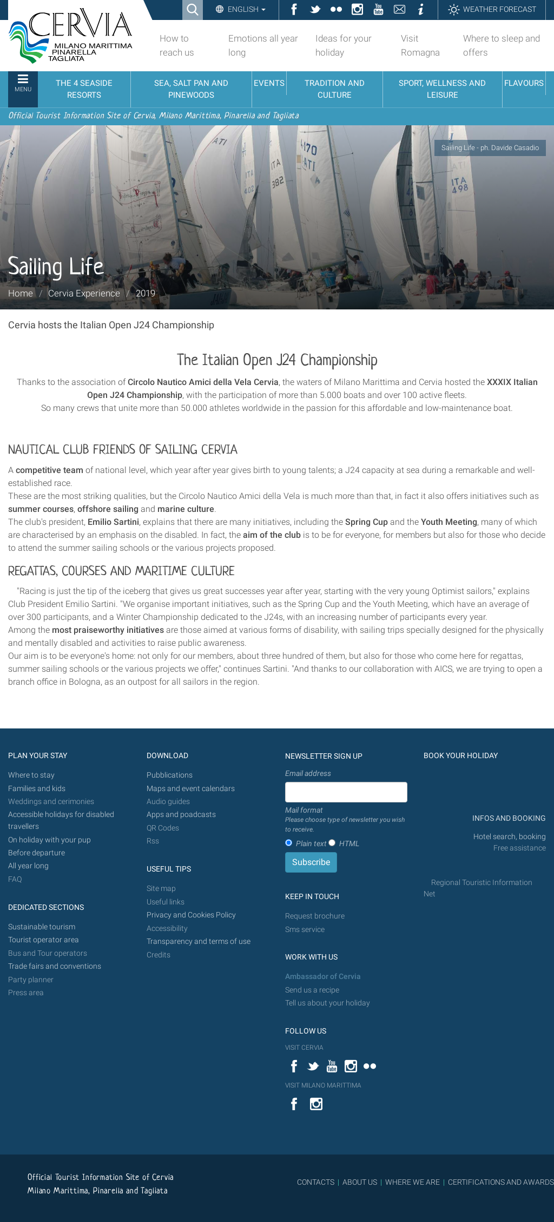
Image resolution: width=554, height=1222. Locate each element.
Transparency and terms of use (198, 941)
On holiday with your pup (49, 840)
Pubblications (170, 775)
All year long (28, 865)
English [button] (246, 9)
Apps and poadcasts (181, 814)
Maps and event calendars (191, 788)
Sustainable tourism (41, 926)
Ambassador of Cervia (323, 976)
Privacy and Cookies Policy (191, 915)
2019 (145, 293)
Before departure (36, 853)
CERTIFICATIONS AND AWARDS (501, 1182)
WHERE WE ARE (412, 1182)
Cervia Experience (84, 293)
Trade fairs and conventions (54, 966)
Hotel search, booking (509, 836)
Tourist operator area (43, 939)
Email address (308, 773)
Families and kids (36, 788)
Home (20, 293)
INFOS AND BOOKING (508, 818)
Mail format (346, 820)
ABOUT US (359, 1182)
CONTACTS (315, 1182)
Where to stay (31, 775)
